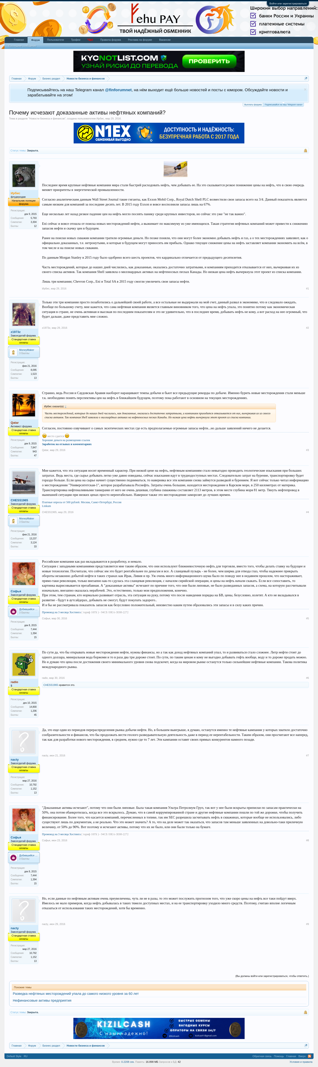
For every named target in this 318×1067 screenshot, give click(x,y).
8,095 (33, 370)
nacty (15, 759)
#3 (307, 450)
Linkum (46, 506)
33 (35, 546)
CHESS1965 (19, 500)
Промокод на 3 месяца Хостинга (61, 612)
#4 (307, 512)
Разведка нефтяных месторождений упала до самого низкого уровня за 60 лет (76, 994)
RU (26, 1056)
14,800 (33, 707)
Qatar (45, 450)
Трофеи (75, 39)
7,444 (33, 629)
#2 (307, 327)
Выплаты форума (253, 104)
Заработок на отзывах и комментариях (67, 444)
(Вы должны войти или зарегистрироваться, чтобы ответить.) (272, 976)
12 (35, 226)
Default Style (14, 1056)
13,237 (33, 538)
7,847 (33, 447)
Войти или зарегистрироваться (287, 3)
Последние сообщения (22, 45)
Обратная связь (261, 1056)
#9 (307, 924)
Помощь (279, 1056)
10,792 (33, 784)
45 (35, 715)
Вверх (302, 1056)
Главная (19, 39)
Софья (16, 591)
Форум (35, 40)
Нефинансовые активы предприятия (42, 1000)
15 (35, 637)
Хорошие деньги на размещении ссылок (66, 440)
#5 (307, 618)
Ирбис (100, 118)
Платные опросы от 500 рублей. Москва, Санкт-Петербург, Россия (82, 502)
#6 (307, 677)
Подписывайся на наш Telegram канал (283, 104)
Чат (90, 40)
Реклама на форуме (140, 39)
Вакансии (165, 39)
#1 (307, 288)
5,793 (33, 218)
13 (35, 378)
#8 (307, 840)
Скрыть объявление (305, 89)
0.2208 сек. (128, 1061)
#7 (307, 755)
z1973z (16, 332)
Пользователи (55, 39)
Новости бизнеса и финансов (47, 118)
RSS (309, 1056)
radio (45, 677)
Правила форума (110, 39)
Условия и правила (301, 1061)
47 (35, 455)
